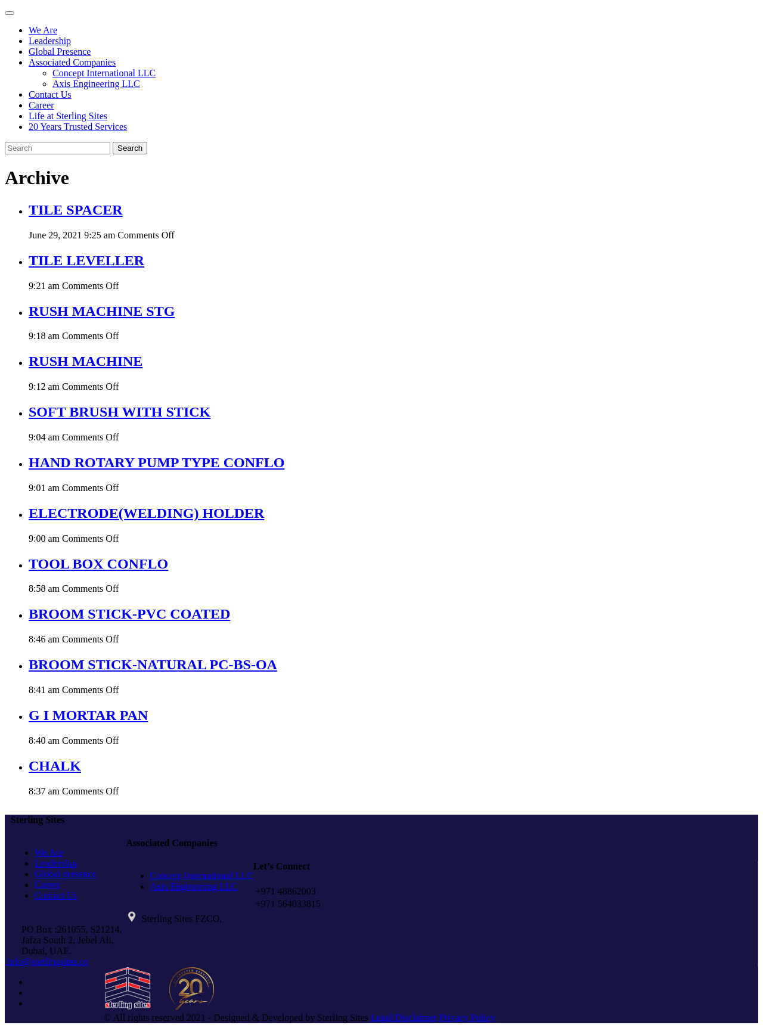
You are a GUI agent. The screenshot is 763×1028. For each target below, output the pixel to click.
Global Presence (60, 51)
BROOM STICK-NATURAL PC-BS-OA (153, 664)
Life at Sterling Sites (68, 116)
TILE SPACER (76, 210)
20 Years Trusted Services (78, 127)
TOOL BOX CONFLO (98, 564)
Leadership (50, 41)
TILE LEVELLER (86, 260)
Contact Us (50, 94)
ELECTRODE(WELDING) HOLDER (146, 513)
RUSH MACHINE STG (102, 311)
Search (129, 148)
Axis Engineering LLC (96, 84)
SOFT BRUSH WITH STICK (119, 412)
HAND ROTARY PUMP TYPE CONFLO (156, 462)
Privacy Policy (467, 1018)
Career (41, 105)
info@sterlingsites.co (46, 961)
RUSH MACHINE (85, 361)
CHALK (55, 766)
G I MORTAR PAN (88, 715)
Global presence (66, 874)
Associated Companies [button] (72, 62)
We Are (43, 30)
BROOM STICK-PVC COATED (129, 614)
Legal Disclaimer (404, 1018)
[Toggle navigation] (9, 13)
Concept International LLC (104, 73)
